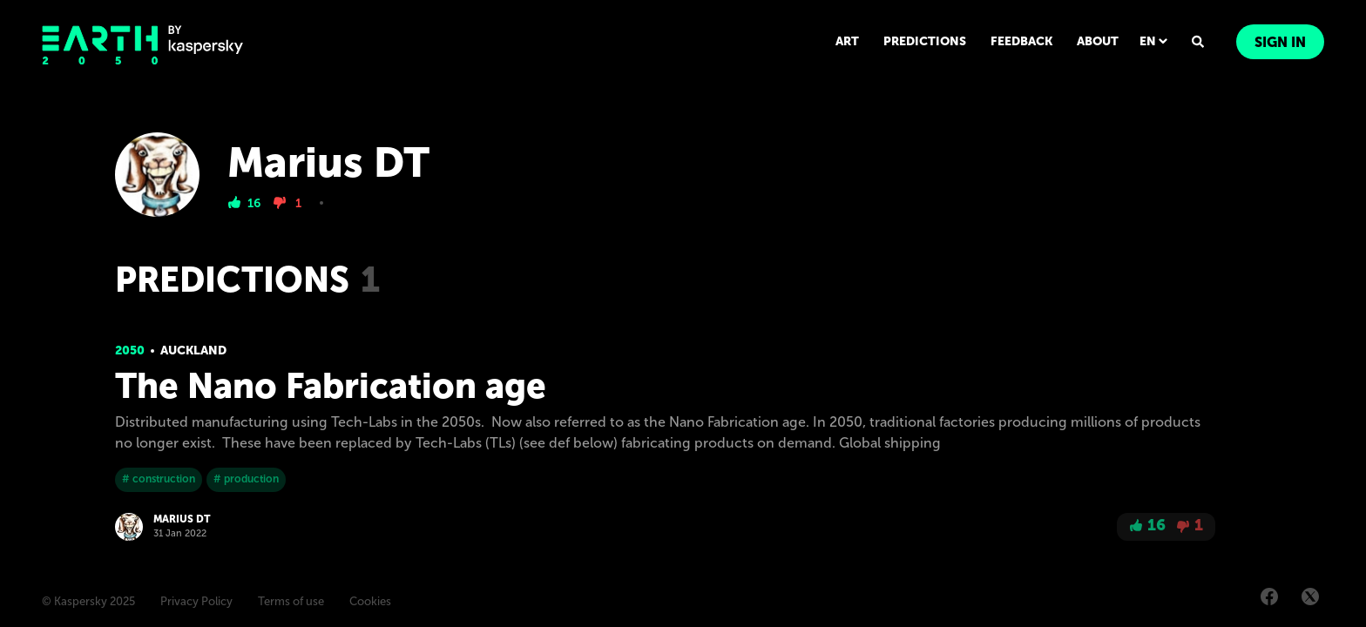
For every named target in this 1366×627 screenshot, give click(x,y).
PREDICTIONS (924, 41)
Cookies (370, 601)
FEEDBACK (1021, 41)
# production (246, 479)
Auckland (193, 350)
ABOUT (1098, 41)
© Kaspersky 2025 (88, 601)
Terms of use (291, 601)
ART (847, 41)
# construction (158, 479)
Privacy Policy (196, 601)
